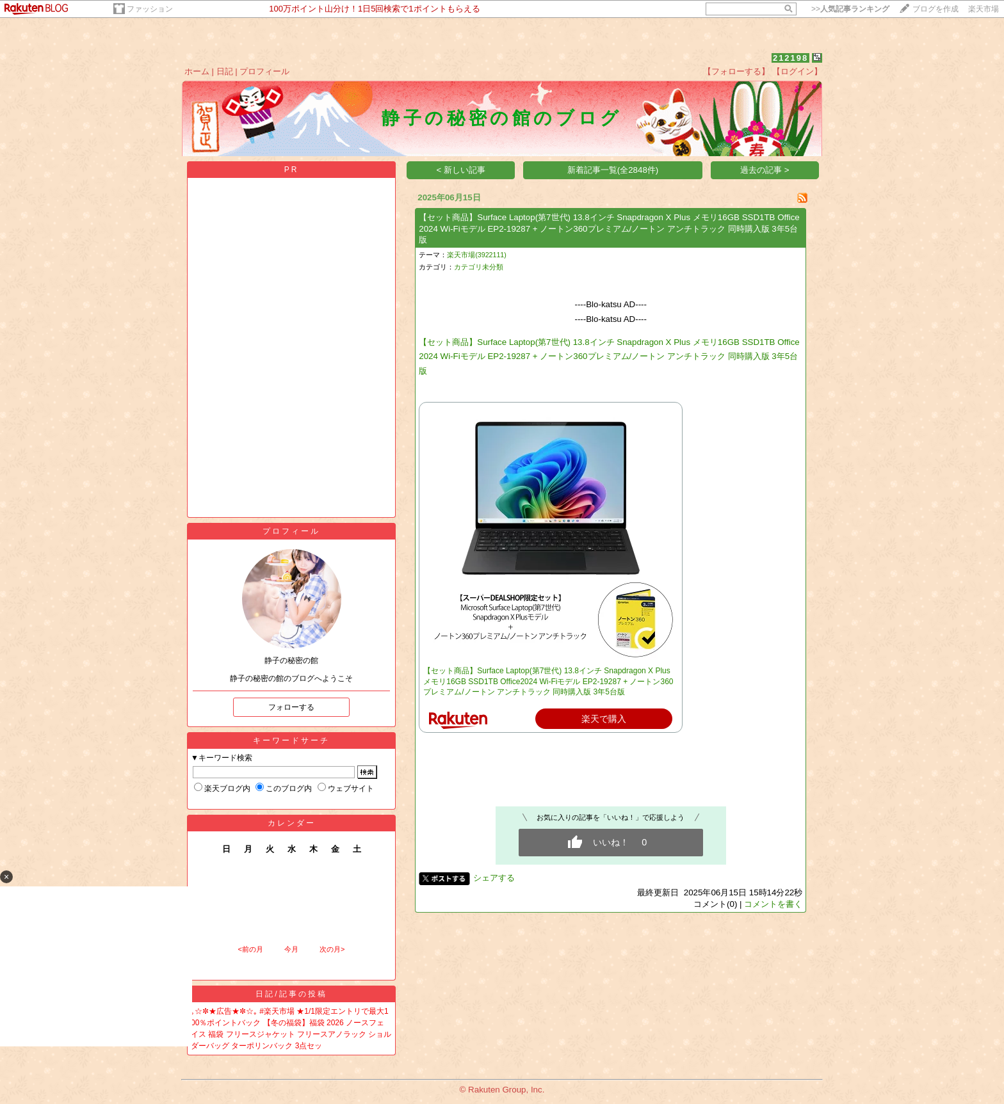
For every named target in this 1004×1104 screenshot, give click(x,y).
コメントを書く (773, 904)
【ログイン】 (797, 71)
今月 (291, 949)
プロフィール (264, 71)
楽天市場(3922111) (476, 255)
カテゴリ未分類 (478, 267)
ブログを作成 (935, 8)
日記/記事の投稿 (291, 993)
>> (850, 8)
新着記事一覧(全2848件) (613, 170)
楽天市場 (983, 8)
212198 (790, 58)
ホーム (196, 71)
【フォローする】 (736, 71)
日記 (224, 71)
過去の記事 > (764, 170)
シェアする (494, 878)
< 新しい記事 (461, 170)
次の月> (332, 949)
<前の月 (250, 949)
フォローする (291, 707)
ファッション (150, 8)
